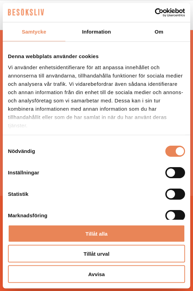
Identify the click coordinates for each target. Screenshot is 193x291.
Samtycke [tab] (34, 32)
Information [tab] (96, 32)
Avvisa (96, 274)
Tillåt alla (96, 233)
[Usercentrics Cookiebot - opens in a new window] (155, 12)
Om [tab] (159, 32)
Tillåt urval (97, 254)
